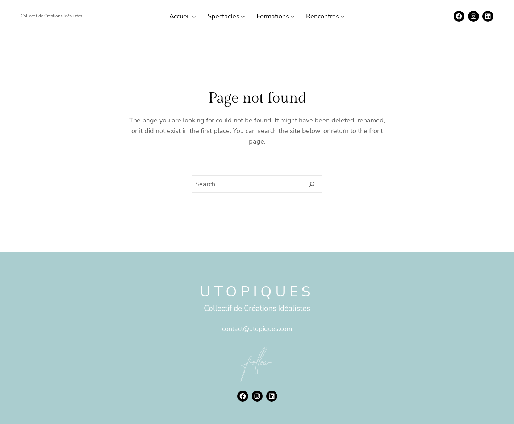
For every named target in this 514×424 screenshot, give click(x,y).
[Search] (312, 184)
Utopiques (257, 292)
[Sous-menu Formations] (293, 16)
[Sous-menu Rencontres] (343, 16)
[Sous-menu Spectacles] (243, 16)
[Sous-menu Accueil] (194, 16)
